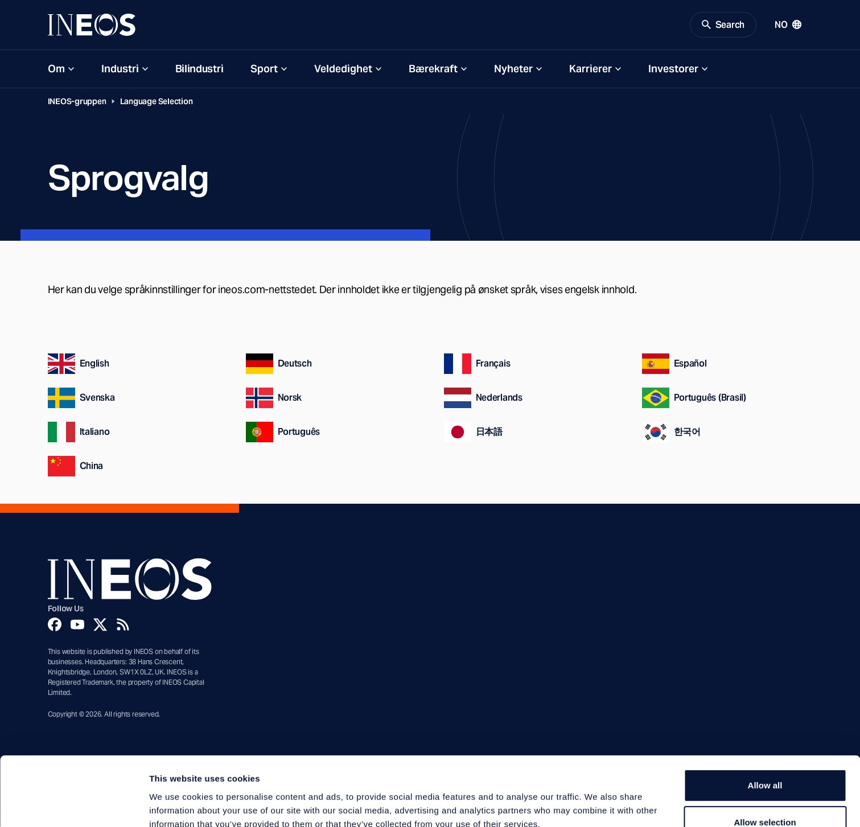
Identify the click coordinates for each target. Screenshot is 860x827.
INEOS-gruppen (77, 102)
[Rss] (123, 625)
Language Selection (156, 102)
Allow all (765, 724)
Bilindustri (199, 69)
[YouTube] (77, 625)
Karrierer (590, 69)
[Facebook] (54, 625)
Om (56, 69)
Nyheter (513, 69)
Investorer (673, 69)
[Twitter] (100, 625)
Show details (597, 804)
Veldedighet (343, 69)
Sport (264, 69)
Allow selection (765, 761)
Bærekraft (433, 69)
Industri (120, 69)
